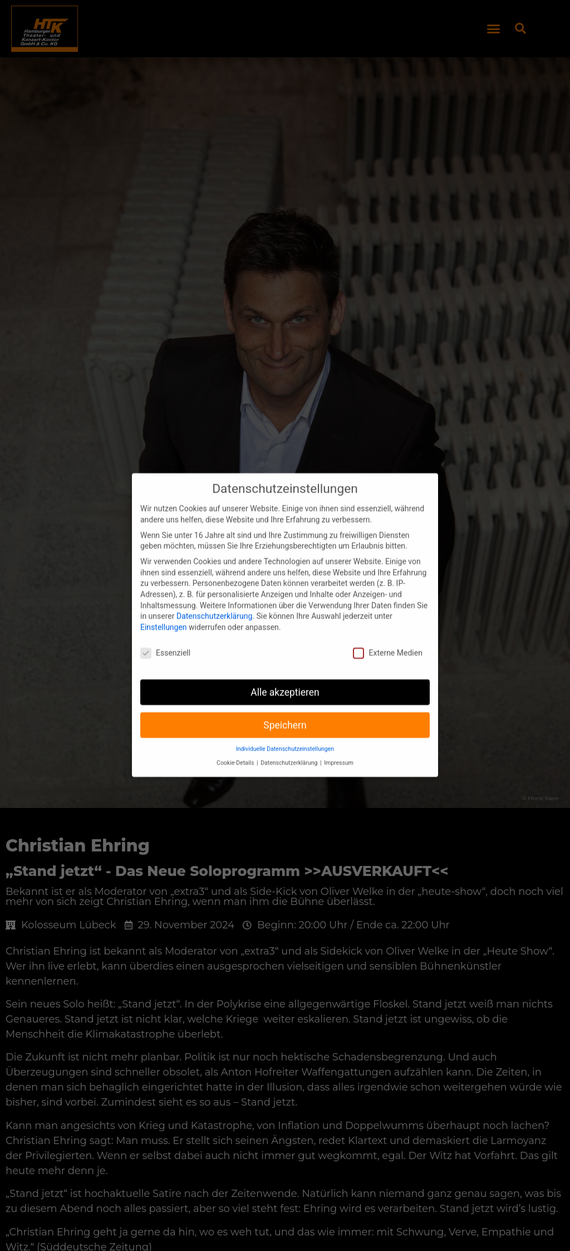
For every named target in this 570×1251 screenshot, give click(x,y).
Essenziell (165, 637)
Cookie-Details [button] (236, 747)
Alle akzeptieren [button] (285, 676)
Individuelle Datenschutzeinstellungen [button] (285, 733)
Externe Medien (387, 637)
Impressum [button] (338, 747)
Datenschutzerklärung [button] (290, 747)
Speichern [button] (284, 709)
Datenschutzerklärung (214, 600)
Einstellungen (163, 611)
